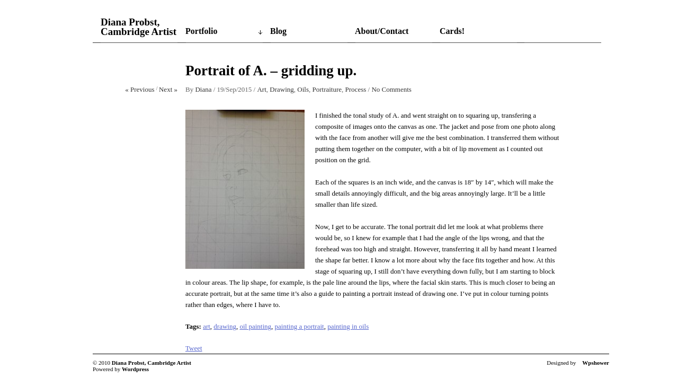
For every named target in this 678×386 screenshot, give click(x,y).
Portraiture (327, 89)
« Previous (139, 89)
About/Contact (381, 31)
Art (261, 89)
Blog (278, 31)
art (206, 326)
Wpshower (595, 362)
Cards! (452, 31)
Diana (203, 89)
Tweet (193, 348)
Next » (168, 89)
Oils (303, 89)
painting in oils (348, 326)
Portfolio (201, 31)
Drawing (282, 89)
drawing (224, 326)
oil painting (255, 326)
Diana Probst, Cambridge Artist (138, 27)
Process (356, 89)
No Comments (391, 89)
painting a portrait (299, 326)
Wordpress (135, 369)
